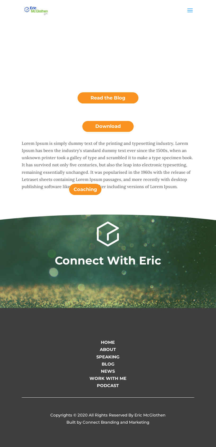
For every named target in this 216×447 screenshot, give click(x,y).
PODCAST (108, 385)
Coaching (85, 189)
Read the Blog (108, 98)
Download (108, 126)
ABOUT (108, 349)
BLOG (108, 364)
